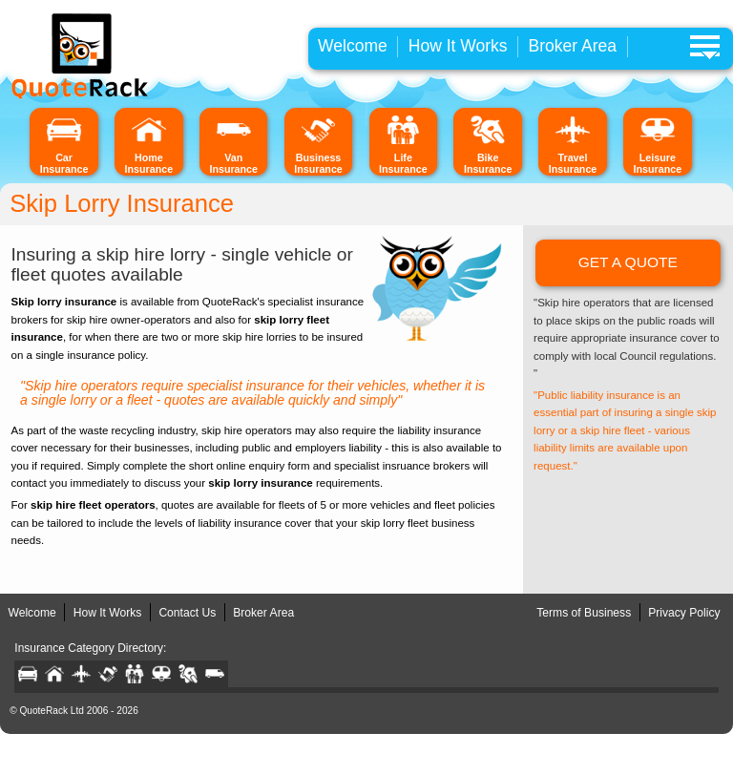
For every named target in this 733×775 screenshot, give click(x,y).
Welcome (352, 45)
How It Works (458, 45)
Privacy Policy (684, 612)
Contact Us (187, 612)
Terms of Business (583, 612)
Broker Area (573, 45)
